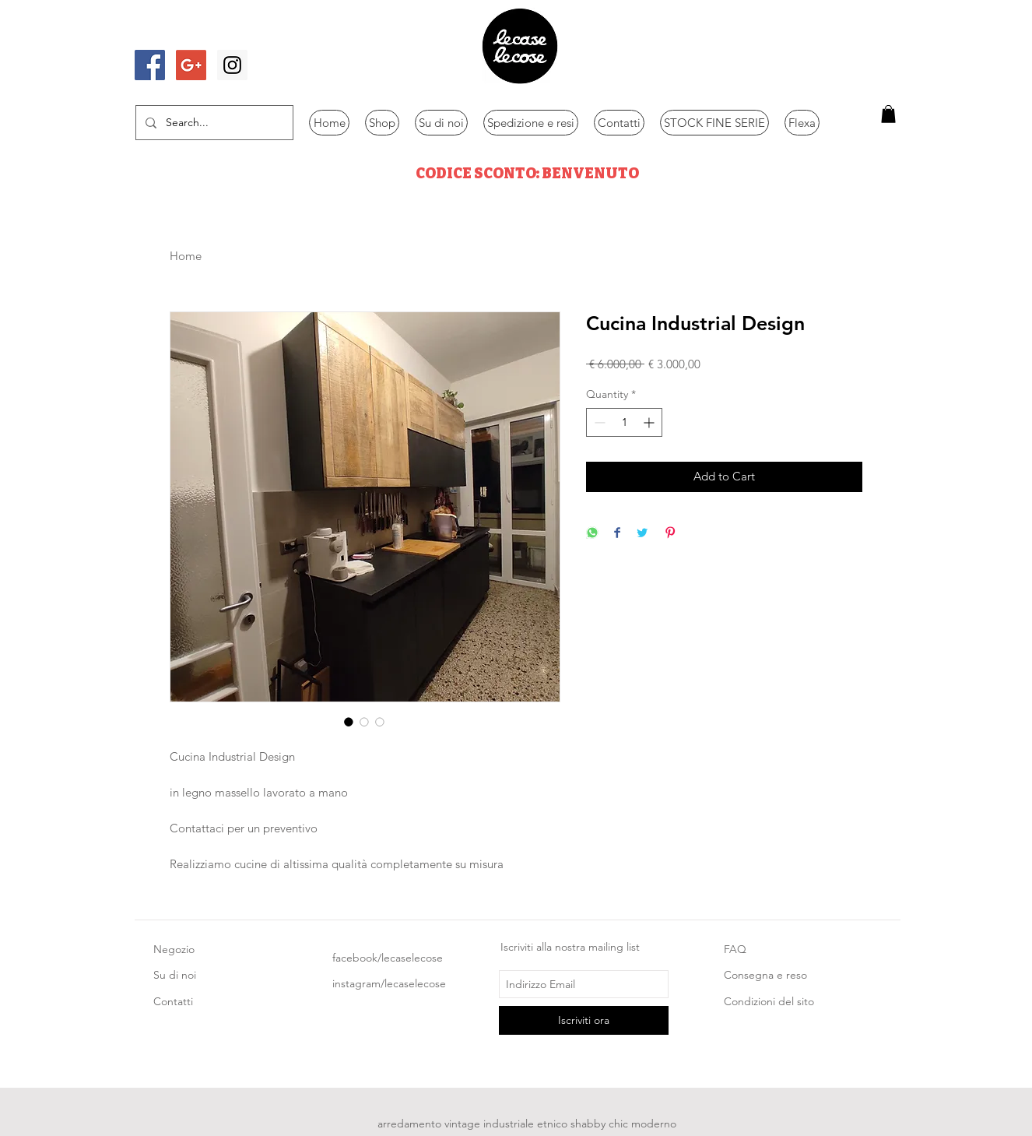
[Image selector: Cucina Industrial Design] (348, 722)
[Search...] (213, 122)
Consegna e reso (765, 975)
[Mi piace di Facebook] (179, 33)
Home (186, 255)
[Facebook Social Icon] (150, 65)
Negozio (174, 949)
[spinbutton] (624, 422)
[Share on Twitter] (642, 533)
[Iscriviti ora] (584, 1020)
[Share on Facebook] (617, 533)
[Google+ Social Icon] (191, 65)
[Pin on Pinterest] (670, 533)
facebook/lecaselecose (387, 958)
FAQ (735, 949)
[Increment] (650, 422)
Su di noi (174, 975)
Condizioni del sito (769, 1001)
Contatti (173, 1001)
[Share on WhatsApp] (592, 533)
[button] (888, 114)
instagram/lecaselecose (389, 983)
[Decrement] (598, 422)
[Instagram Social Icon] (232, 65)
